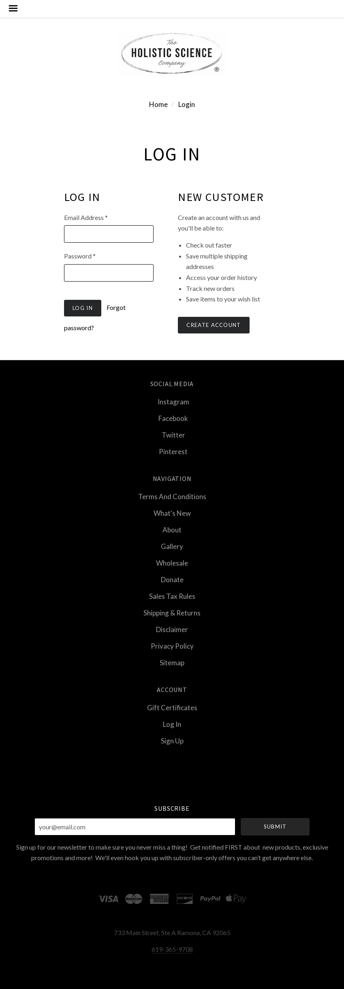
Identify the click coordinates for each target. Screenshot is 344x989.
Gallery (172, 546)
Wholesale (172, 563)
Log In (172, 724)
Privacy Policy (172, 646)
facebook (172, 418)
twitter (172, 435)
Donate (172, 579)
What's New (172, 513)
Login (186, 104)
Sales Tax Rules (172, 596)
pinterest (172, 451)
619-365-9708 (172, 949)
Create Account (213, 325)
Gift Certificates (172, 707)
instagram (172, 401)
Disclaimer (172, 629)
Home (158, 104)
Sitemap (172, 662)
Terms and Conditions (172, 496)
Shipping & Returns (172, 613)
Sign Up (172, 740)
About (172, 529)
